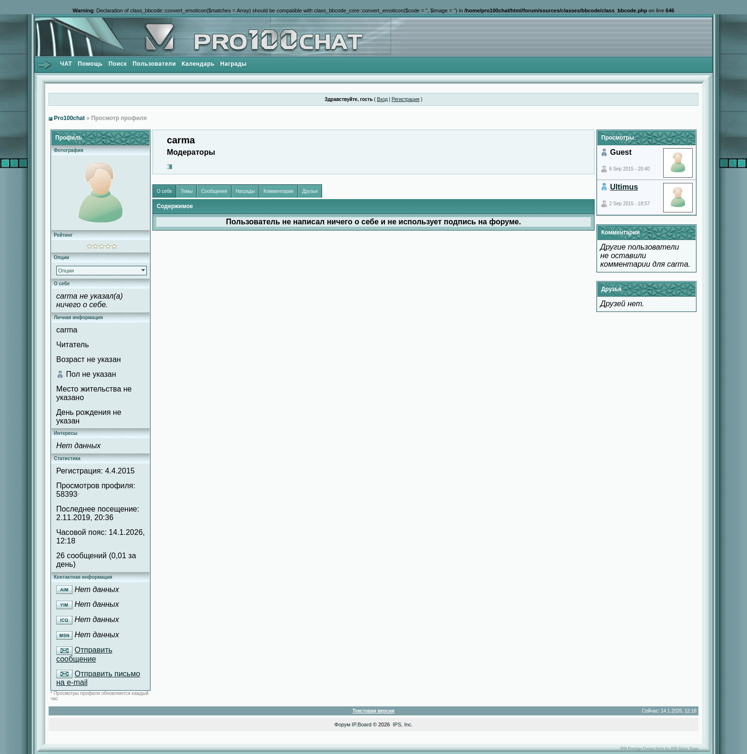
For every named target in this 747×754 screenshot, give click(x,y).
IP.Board (361, 724)
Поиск (118, 63)
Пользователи (154, 63)
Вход (382, 99)
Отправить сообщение (84, 654)
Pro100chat (69, 118)
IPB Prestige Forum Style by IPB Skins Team (659, 748)
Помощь (90, 63)
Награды (233, 63)
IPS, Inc (402, 724)
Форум (342, 724)
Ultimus (624, 187)
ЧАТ (66, 63)
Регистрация (405, 99)
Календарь (198, 63)
